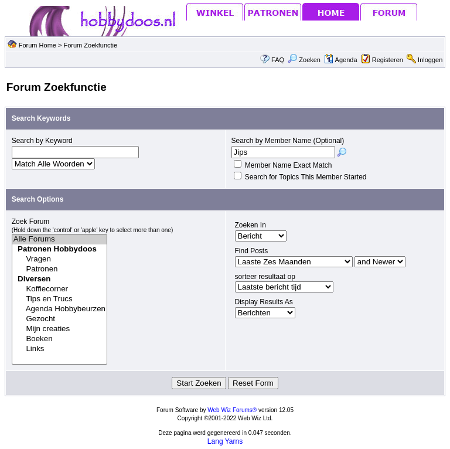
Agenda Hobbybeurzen (59, 309)
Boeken (59, 339)
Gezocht (59, 319)
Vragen (59, 259)
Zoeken (304, 59)
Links (59, 349)
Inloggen (430, 59)
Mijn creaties (59, 329)
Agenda (340, 59)
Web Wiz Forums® (232, 410)
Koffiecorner (59, 289)
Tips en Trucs (59, 299)
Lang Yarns (225, 441)
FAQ (277, 59)
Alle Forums (59, 239)
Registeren (387, 59)
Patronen (59, 269)
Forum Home (37, 45)
